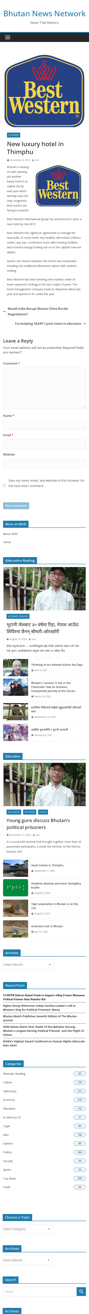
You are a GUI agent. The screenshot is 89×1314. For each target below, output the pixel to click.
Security (8, 1161)
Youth (43, 812)
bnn (37, 160)
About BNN (10, 534)
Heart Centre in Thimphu (47, 865)
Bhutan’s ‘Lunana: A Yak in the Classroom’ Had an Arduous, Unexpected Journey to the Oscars (53, 687)
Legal (6, 1126)
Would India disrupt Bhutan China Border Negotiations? (35, 311)
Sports (7, 1169)
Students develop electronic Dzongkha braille (56, 885)
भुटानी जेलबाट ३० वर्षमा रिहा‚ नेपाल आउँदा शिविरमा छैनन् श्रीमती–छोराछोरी (43, 627)
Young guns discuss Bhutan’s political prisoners (38, 823)
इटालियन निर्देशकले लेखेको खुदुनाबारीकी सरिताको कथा (56, 709)
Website (9, 454)
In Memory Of (12, 1117)
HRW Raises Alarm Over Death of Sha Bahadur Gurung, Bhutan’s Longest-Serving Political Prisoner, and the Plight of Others (43, 1031)
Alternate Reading (18, 616)
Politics (7, 1152)
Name (8, 416)
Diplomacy (9, 1091)
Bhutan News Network (44, 13)
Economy (13, 135)
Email (8, 435)
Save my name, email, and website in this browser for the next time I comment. (46, 483)
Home (7, 542)
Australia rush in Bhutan (47, 926)
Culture (7, 1082)
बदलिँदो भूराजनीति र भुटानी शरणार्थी (49, 729)
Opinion (8, 1143)
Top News (30, 812)
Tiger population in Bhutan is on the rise (54, 906)
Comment (11, 363)
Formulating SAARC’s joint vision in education (50, 323)
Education (14, 812)
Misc (6, 1135)
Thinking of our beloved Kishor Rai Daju (57, 664)
